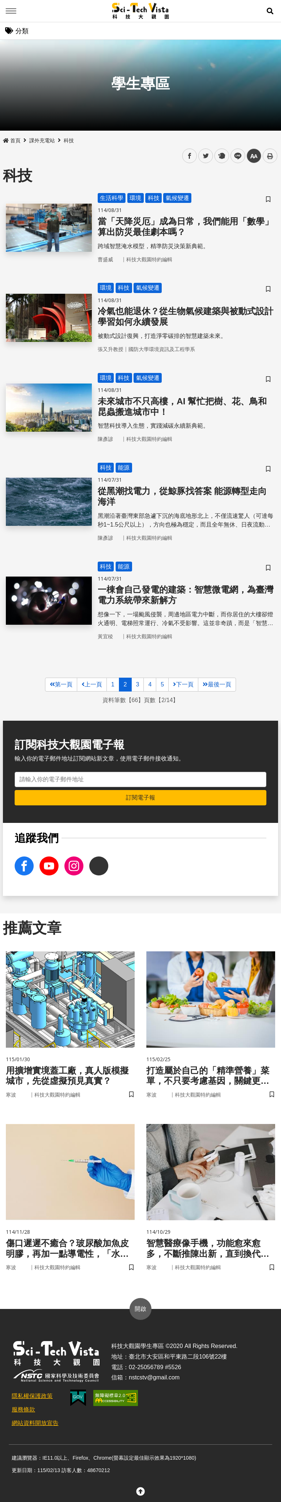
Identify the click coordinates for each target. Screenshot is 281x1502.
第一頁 (61, 684)
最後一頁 (217, 684)
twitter (206, 156)
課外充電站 (42, 140)
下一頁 (183, 684)
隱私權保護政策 (32, 1396)
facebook (190, 156)
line (235, 156)
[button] (270, 11)
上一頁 (92, 684)
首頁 (11, 140)
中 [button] (254, 156)
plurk (221, 156)
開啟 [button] (140, 1309)
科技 (69, 140)
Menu (11, 11)
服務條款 (23, 1409)
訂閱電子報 (140, 797)
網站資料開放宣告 (35, 1423)
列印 (270, 156)
